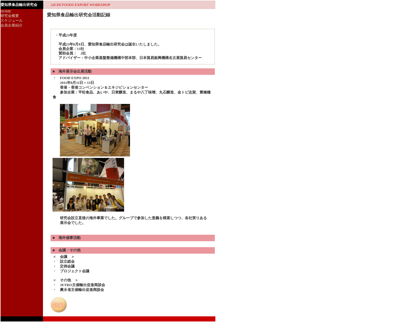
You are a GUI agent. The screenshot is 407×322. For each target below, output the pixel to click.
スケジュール (12, 21)
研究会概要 (10, 16)
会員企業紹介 (12, 25)
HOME (6, 11)
